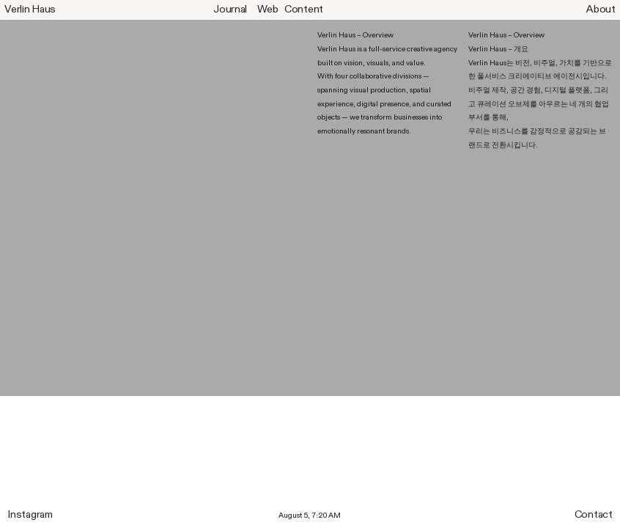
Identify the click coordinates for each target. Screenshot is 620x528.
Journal (230, 9)
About (601, 9)
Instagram (29, 514)
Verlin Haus (30, 9)
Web (267, 9)
